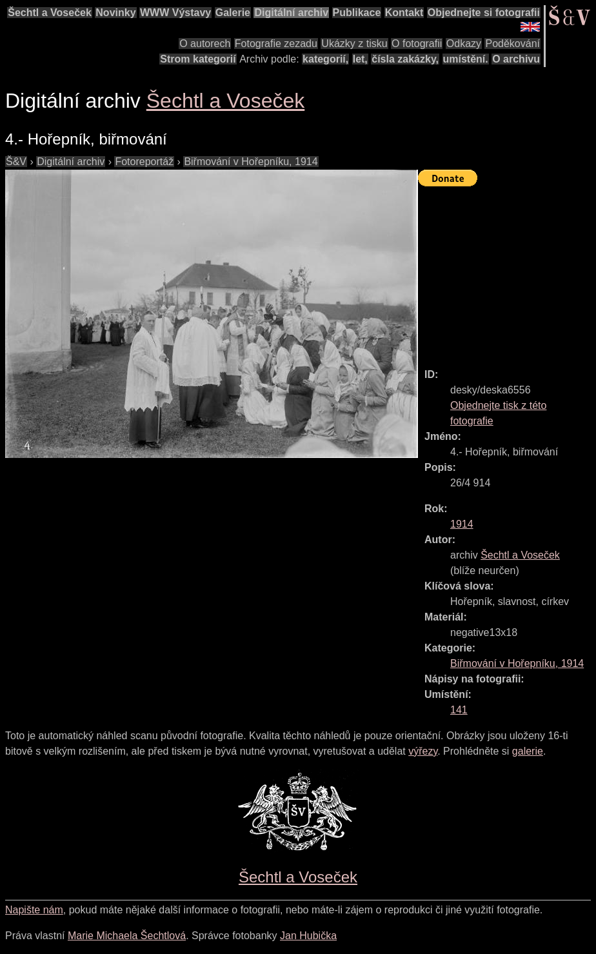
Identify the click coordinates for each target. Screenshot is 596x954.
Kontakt (404, 12)
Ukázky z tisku (354, 43)
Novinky (115, 12)
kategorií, (325, 59)
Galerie (232, 12)
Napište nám (34, 909)
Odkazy (463, 43)
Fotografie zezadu (276, 43)
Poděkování (512, 43)
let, (360, 59)
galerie (527, 751)
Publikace (357, 12)
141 (459, 709)
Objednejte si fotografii (484, 12)
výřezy (422, 751)
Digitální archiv (291, 12)
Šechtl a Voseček (50, 12)
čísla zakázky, (405, 59)
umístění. (465, 59)
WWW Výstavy (175, 12)
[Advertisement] (507, 271)
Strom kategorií (197, 59)
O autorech (204, 43)
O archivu (516, 59)
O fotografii (417, 43)
